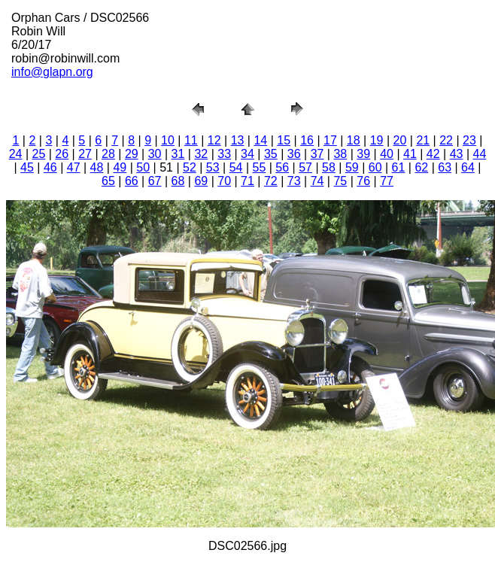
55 (259, 167)
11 (191, 140)
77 (386, 181)
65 (108, 181)
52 (189, 167)
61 (398, 167)
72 (271, 181)
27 (85, 153)
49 (119, 167)
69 (201, 181)
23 (469, 140)
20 (400, 140)
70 (224, 181)
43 (456, 153)
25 (39, 153)
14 (260, 140)
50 (143, 167)
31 (178, 153)
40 (386, 153)
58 (329, 167)
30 (155, 153)
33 (224, 153)
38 (340, 153)
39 (363, 153)
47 (73, 167)
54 (236, 167)
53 (213, 167)
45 (27, 167)
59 (352, 167)
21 (423, 140)
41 (410, 153)
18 (353, 140)
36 (294, 153)
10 (168, 140)
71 (247, 181)
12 (214, 140)
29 (131, 153)
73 (294, 181)
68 (178, 181)
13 (237, 140)
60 (375, 167)
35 (271, 153)
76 (363, 181)
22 (446, 140)
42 (433, 153)
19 (377, 140)
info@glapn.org (52, 71)
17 (330, 140)
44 (480, 153)
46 (50, 167)
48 (97, 167)
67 (155, 181)
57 (305, 167)
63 (444, 167)
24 (16, 153)
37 (317, 153)
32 (201, 153)
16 (307, 140)
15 (283, 140)
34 (247, 153)
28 (108, 153)
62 (421, 167)
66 (131, 181)
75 (340, 181)
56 (282, 167)
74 (317, 181)
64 (468, 167)
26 (61, 153)
